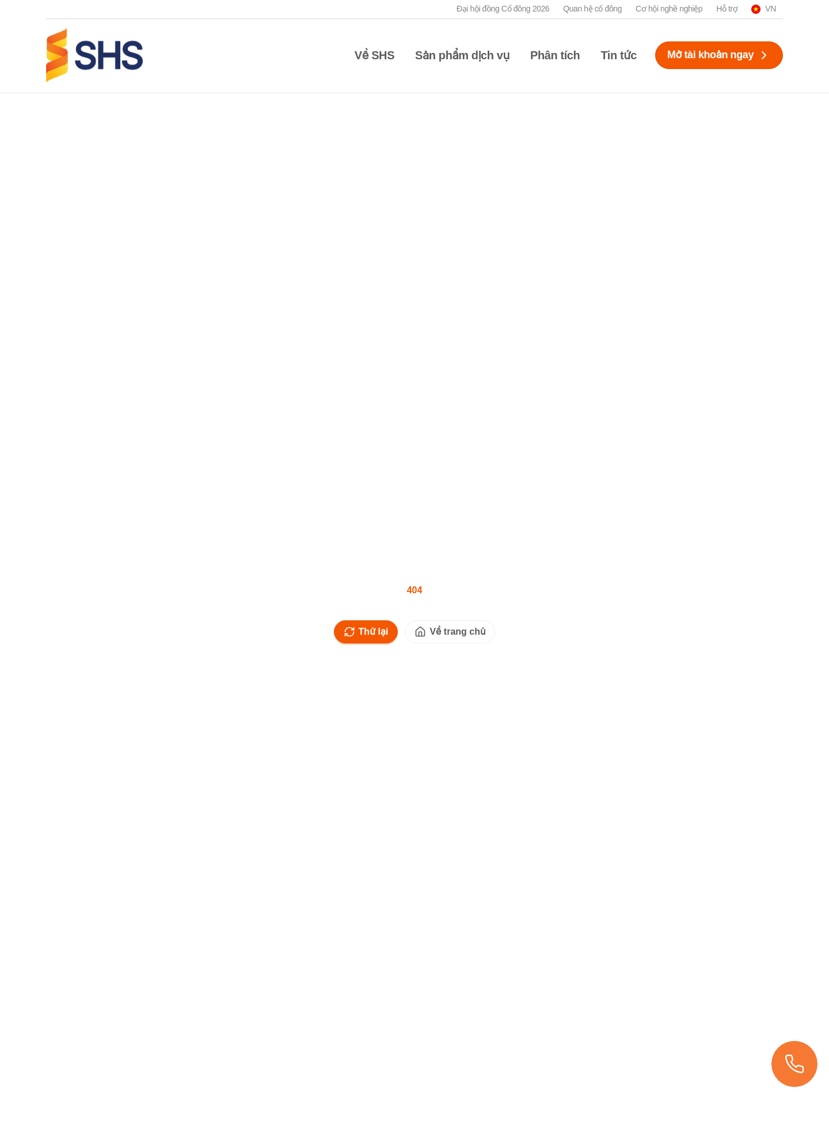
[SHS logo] (94, 55)
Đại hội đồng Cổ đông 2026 (503, 8)
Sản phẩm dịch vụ (462, 55)
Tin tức (618, 55)
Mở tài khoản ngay (719, 55)
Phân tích (555, 55)
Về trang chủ (449, 632)
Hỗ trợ (726, 8)
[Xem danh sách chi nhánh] (794, 1064)
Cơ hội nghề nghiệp (669, 8)
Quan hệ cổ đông (592, 8)
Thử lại (366, 632)
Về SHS (374, 55)
